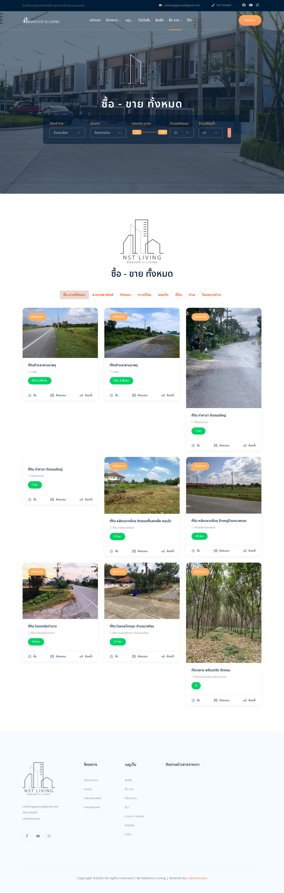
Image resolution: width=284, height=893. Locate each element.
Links (128, 834)
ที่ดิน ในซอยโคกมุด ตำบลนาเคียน (132, 626)
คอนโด (88, 789)
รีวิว (190, 20)
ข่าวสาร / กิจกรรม (135, 816)
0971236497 (221, 5)
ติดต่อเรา (250, 20)
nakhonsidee (197, 878)
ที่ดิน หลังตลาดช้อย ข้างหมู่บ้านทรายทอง (219, 520)
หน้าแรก (95, 20)
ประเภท (95, 123)
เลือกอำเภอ (56, 123)
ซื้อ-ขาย (175, 20)
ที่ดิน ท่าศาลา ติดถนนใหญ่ (208, 415)
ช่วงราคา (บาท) (141, 123)
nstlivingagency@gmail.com (179, 5)
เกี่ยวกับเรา (131, 798)
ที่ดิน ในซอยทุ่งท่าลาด (42, 626)
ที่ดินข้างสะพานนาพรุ (42, 365)
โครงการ (113, 20)
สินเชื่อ (159, 20)
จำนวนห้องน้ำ (204, 123)
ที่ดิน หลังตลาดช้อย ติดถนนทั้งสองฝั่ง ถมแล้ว (140, 521)
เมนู (129, 20)
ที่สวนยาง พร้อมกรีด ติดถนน (210, 670)
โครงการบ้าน (91, 780)
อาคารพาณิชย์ (92, 807)
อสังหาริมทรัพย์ (92, 798)
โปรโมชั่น (144, 20)
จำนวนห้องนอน (176, 123)
